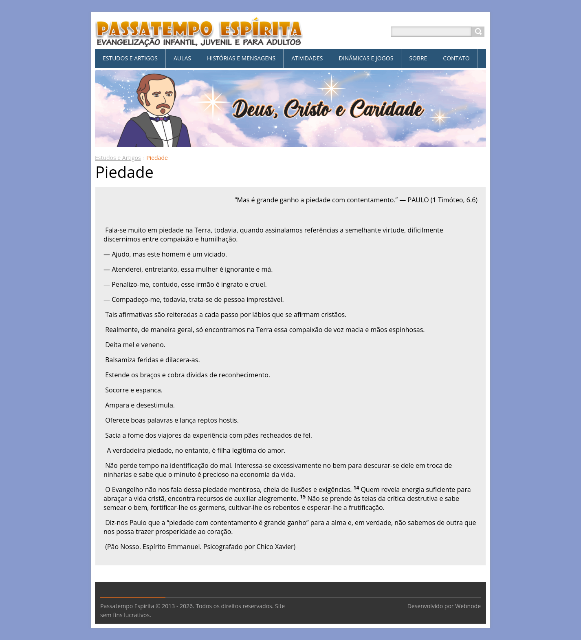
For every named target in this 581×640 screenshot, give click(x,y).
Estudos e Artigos (118, 158)
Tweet (159, 570)
